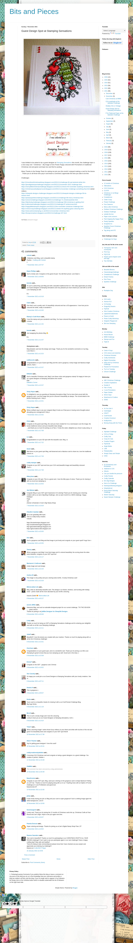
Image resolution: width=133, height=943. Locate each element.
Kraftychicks (108, 420)
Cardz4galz (107, 411)
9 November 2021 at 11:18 (35, 707)
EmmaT (29, 662)
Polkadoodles (108, 451)
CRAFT (106, 413)
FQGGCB (107, 444)
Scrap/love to (108, 224)
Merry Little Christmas (111, 207)
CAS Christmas (109, 188)
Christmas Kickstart (110, 355)
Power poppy (30, 245)
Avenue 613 (108, 301)
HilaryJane (30, 476)
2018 (106, 152)
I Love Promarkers (110, 390)
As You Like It (108, 408)
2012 (106, 169)
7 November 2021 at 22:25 (35, 569)
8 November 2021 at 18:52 (35, 667)
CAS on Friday (108, 434)
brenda (29, 283)
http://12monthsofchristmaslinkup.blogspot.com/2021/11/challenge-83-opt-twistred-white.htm (53, 182)
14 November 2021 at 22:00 (35, 789)
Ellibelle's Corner (32, 382)
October (109, 118)
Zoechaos (30, 648)
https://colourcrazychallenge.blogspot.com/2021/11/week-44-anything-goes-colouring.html (52, 209)
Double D (107, 385)
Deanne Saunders (33, 835)
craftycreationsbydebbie (35, 752)
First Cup (107, 252)
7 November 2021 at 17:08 (35, 430)
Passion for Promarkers (111, 367)
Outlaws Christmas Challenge (113, 209)
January (109, 143)
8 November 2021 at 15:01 (35, 642)
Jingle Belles (108, 446)
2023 (106, 85)
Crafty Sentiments (109, 358)
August (108, 124)
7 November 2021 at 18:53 (35, 484)
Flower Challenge (109, 202)
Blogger (75, 888)
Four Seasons (108, 204)
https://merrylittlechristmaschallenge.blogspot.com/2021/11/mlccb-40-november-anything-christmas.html (57, 187)
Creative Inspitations (110, 383)
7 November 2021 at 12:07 (35, 340)
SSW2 (106, 400)
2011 (106, 172)
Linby (29, 620)
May (107, 132)
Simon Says (108, 395)
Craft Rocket (108, 416)
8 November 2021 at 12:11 (35, 628)
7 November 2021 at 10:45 (35, 310)
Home (58, 859)
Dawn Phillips (31, 271)
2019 (106, 149)
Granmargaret (31, 810)
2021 (106, 91)
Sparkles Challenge (110, 282)
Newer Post (25, 859)
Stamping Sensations (64, 162)
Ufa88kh (29, 766)
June (107, 129)
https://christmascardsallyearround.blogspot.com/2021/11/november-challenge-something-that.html (55, 189)
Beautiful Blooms (109, 269)
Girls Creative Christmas (111, 311)
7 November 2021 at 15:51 (35, 401)
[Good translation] (6, 904)
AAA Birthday (108, 332)
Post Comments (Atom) (37, 862)
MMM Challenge (109, 337)
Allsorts (106, 471)
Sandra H (30, 687)
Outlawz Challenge (110, 212)
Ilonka (29, 699)
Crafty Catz (107, 436)
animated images (32, 220)
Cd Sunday (107, 304)
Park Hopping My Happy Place (113, 219)
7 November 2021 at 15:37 (35, 367)
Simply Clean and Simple (112, 453)
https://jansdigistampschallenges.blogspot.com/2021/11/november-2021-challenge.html (51, 184)
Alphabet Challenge (110, 431)
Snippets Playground (110, 321)
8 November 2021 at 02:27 (35, 598)
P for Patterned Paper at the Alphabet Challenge (114, 114)
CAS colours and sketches (112, 353)
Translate (115, 33)
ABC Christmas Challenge (112, 380)
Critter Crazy (108, 200)
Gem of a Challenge (110, 483)
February (109, 140)
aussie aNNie (31, 605)
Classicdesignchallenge (111, 272)
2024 (106, 83)
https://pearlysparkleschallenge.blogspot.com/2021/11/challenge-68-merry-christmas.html (52, 198)
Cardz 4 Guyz (108, 350)
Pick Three (107, 279)
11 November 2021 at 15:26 (35, 760)
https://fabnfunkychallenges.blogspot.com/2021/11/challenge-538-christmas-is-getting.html (52, 202)
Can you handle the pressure (113, 473)
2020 (106, 147)
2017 (106, 155)
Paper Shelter (108, 392)
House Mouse (108, 334)
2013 (106, 166)
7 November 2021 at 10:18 (35, 296)
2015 (106, 161)
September (109, 121)
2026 (106, 77)
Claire (29, 303)
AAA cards (107, 299)
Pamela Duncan (32, 823)
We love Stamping (109, 323)
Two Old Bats (108, 261)
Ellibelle (29, 374)
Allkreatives (107, 186)
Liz (28, 437)
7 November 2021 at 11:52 (35, 324)
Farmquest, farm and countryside (110, 248)
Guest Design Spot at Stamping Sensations (113, 109)
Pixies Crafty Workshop (111, 318)
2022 (106, 88)
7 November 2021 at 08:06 (35, 276)
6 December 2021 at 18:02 (35, 829)
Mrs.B (29, 713)
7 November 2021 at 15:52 (35, 415)
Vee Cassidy (31, 674)
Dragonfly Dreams (109, 306)
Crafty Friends (108, 476)
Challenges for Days (110, 239)
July (107, 127)
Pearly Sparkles (109, 221)
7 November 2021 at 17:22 (35, 442)
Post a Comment (29, 855)
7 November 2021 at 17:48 (35, 470)
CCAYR (106, 190)
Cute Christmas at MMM (113, 99)
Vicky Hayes (31, 391)
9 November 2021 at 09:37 (35, 693)
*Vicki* (29, 727)
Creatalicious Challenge (111, 274)
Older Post (91, 859)
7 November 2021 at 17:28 (35, 456)
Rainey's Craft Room (34, 317)
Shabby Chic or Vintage (113, 106)
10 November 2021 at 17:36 (35, 734)
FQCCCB (107, 254)
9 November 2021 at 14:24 (35, 720)
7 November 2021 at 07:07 (35, 265)
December (109, 93)
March (108, 138)
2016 (106, 158)
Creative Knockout (110, 418)
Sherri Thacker (32, 741)
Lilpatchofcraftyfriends (111, 314)
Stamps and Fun (109, 339)
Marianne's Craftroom (34, 563)
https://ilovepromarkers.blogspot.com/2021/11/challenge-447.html (44, 213)
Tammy (29, 549)
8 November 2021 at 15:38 (35, 655)
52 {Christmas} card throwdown (110, 465)
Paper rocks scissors (110, 216)
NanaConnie (31, 778)
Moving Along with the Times (113, 423)
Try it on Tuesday (109, 369)
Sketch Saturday (109, 495)
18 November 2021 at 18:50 (35, 803)
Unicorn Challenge (110, 371)
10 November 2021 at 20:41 (35, 746)
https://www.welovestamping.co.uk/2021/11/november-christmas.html (45, 211)
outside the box (109, 214)
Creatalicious (108, 197)
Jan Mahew (30, 490)
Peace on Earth (109, 316)
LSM (105, 448)
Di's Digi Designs (109, 481)
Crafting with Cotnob (39, 260)
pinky (28, 796)
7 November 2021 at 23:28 (35, 580)
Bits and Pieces (34, 11)
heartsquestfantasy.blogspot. (113, 486)
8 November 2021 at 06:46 (35, 614)
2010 (106, 174)
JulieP (29, 634)
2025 (106, 80)
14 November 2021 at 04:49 (35, 772)
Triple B (106, 342)
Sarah (29, 449)
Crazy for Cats (108, 439)
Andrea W (30, 575)
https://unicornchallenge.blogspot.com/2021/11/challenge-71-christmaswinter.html (49, 200)
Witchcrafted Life (32, 587)
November (109, 96)
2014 (106, 163)
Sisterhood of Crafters (111, 397)
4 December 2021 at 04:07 (35, 817)
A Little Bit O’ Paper (40, 848)
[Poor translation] (13, 904)
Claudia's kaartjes (33, 512)
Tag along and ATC (110, 230)
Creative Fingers (109, 441)
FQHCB (106, 309)
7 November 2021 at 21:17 (35, 557)
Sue (28, 538)
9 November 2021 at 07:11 (35, 681)
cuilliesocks (31, 360)
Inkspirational (108, 488)
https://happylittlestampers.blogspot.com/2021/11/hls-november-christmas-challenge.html (52, 206)
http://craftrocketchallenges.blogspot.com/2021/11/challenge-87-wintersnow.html (49, 204)
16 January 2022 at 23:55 (35, 851)
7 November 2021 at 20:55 (35, 543)
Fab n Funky (108, 387)
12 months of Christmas (111, 183)
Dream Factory (108, 277)
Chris (28, 421)
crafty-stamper (32, 462)
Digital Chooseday (109, 360)
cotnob (29, 255)
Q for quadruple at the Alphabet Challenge (113, 102)
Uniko (106, 456)
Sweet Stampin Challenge (112, 497)
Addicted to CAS (109, 469)
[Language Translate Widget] (114, 30)
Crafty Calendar (109, 478)
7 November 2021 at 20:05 (35, 531)
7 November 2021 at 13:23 (35, 353)
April (107, 135)
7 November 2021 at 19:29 (35, 505)
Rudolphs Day (108, 290)
